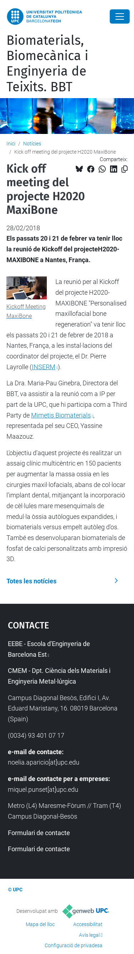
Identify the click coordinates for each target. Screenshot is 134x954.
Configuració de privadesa (74, 945)
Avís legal (89, 935)
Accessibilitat (88, 924)
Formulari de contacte (39, 833)
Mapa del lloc (40, 924)
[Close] (120, 16)
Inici (10, 143)
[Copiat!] (124, 169)
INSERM (43, 367)
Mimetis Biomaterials (61, 415)
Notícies (32, 143)
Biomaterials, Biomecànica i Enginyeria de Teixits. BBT (47, 64)
